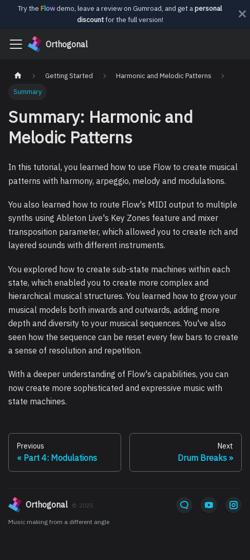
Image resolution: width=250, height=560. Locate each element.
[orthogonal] (86, 505)
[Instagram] (233, 505)
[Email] (184, 505)
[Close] (242, 14)
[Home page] (18, 76)
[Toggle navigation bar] (16, 44)
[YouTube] (209, 505)
